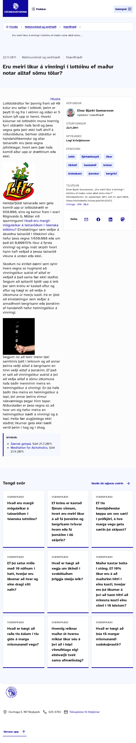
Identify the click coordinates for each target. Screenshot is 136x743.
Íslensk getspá (21, 444)
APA (79, 204)
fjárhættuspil (90, 156)
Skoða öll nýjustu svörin (110, 483)
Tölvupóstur (84, 712)
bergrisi (111, 173)
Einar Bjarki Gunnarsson (95, 110)
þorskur (94, 173)
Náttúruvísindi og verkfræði (40, 26)
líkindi (72, 165)
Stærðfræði (69, 26)
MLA (86, 204)
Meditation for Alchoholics (29, 448)
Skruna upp (15, 732)
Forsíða (13, 26)
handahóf (90, 165)
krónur (107, 165)
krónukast (75, 173)
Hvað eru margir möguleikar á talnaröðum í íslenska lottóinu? (30, 225)
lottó (71, 156)
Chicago (70, 204)
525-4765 (55, 712)
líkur (109, 156)
